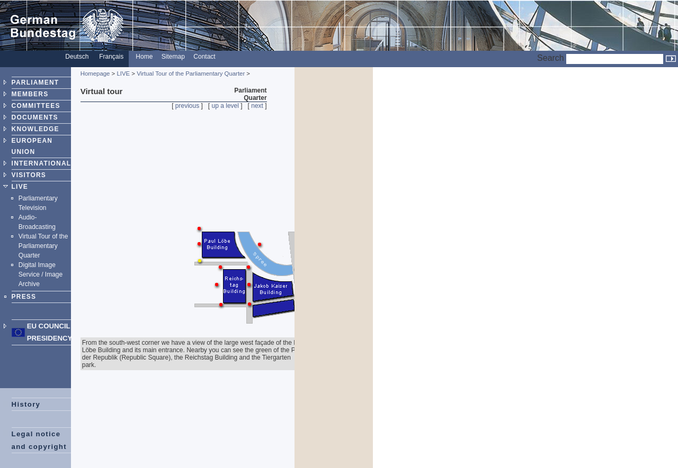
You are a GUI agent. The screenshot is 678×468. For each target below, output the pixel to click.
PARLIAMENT (35, 82)
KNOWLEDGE (35, 129)
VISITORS (29, 175)
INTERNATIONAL (42, 163)
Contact (204, 56)
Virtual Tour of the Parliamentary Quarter (43, 246)
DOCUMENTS (35, 117)
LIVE (20, 186)
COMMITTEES (36, 105)
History (26, 404)
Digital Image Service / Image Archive (41, 274)
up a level (225, 105)
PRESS (24, 296)
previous (187, 105)
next (257, 105)
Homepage (95, 73)
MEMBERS (30, 94)
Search (550, 57)
